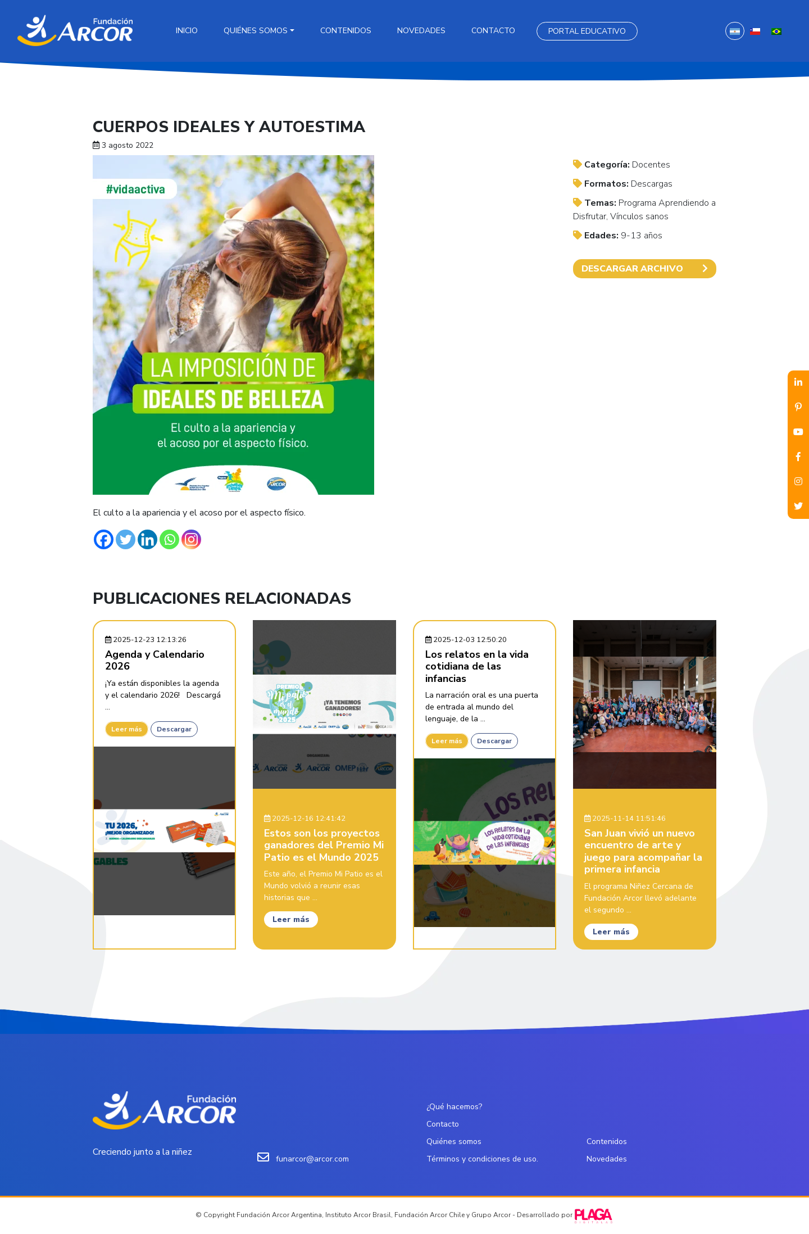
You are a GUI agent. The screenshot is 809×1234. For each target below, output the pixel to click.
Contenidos (345, 30)
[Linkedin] (147, 539)
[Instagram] (191, 539)
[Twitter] (125, 539)
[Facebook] (103, 539)
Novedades (421, 30)
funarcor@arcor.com (312, 1159)
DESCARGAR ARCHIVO (644, 269)
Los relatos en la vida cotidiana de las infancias (477, 666)
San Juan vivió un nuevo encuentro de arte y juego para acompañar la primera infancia (643, 851)
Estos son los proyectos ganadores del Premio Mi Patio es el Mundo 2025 (324, 845)
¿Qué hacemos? (454, 1106)
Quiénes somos (256, 30)
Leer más (126, 729)
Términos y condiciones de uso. (482, 1159)
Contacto (493, 30)
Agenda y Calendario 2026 (154, 660)
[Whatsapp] (169, 539)
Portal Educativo (587, 31)
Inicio (187, 30)
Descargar (174, 729)
